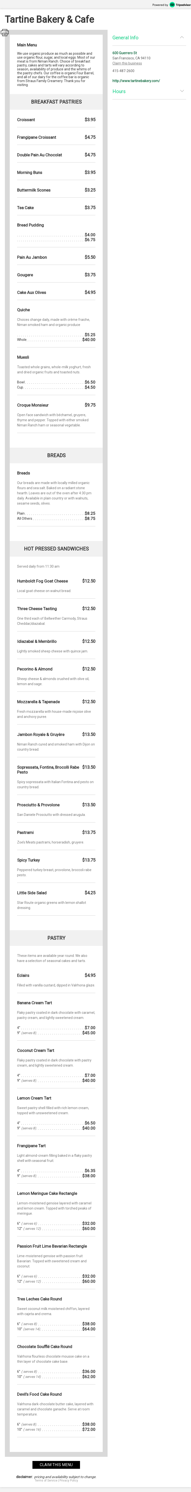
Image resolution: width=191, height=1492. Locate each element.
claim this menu (56, 1464)
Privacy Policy (69, 1480)
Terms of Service (46, 1480)
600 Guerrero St (124, 53)
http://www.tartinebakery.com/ (136, 81)
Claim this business (127, 63)
